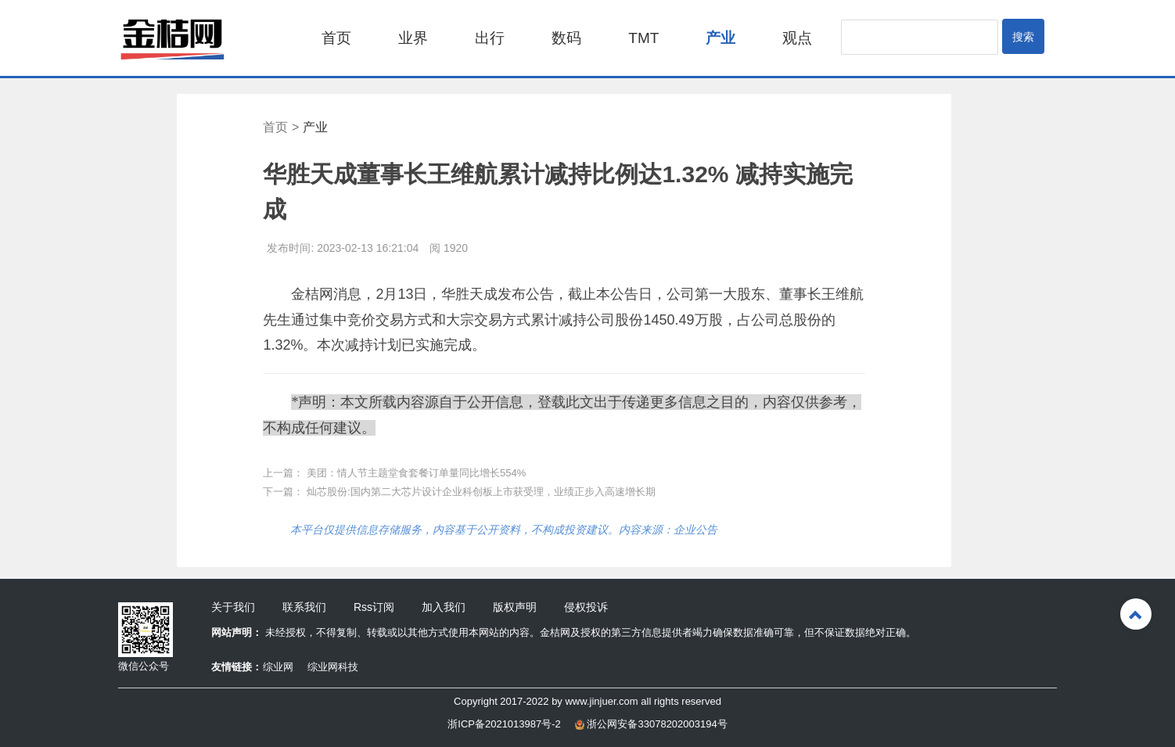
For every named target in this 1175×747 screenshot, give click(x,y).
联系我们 (304, 607)
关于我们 (233, 607)
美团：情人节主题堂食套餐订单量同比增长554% (416, 473)
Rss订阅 (374, 607)
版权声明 (515, 607)
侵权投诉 (586, 607)
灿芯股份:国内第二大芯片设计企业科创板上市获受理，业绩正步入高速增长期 (481, 491)
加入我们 (443, 607)
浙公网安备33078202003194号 (651, 724)
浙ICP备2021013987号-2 (504, 724)
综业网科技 (332, 667)
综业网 (278, 667)
